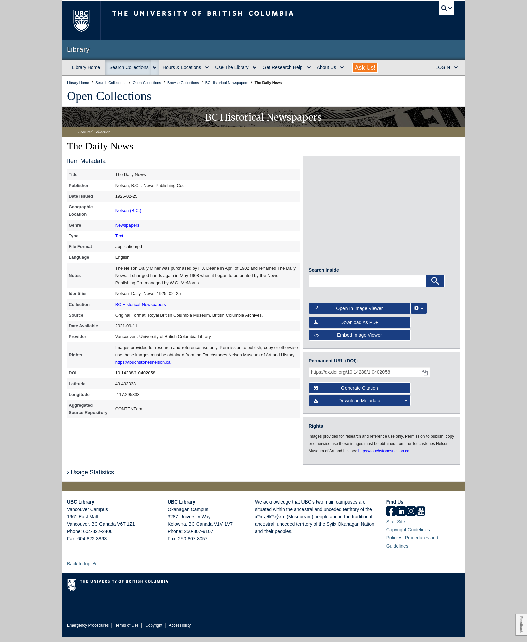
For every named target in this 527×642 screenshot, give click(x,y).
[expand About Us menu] (342, 67)
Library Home (86, 67)
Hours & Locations (182, 67)
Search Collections (129, 67)
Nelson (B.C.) (128, 210)
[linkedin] (401, 517)
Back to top (82, 569)
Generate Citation (346, 393)
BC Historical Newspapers (140, 304)
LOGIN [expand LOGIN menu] (442, 67)
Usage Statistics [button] (90, 478)
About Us (326, 67)
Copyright (153, 630)
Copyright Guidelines (408, 535)
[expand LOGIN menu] (456, 67)
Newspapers (127, 225)
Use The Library (231, 67)
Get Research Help (283, 67)
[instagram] (411, 517)
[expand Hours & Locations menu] (207, 67)
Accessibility (180, 630)
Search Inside (324, 275)
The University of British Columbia (81, 20)
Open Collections (109, 96)
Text (119, 235)
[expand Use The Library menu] (255, 67)
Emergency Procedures (88, 630)
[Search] (435, 286)
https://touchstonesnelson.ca (143, 362)
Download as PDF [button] (346, 327)
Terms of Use (127, 630)
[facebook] (391, 517)
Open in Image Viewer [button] (348, 313)
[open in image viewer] (327, 188)
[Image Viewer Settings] (419, 313)
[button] (94, 568)
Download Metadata (361, 406)
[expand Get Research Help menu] (309, 67)
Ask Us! (365, 67)
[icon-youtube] (420, 517)
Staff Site (395, 527)
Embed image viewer (348, 341)
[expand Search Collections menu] (155, 67)
